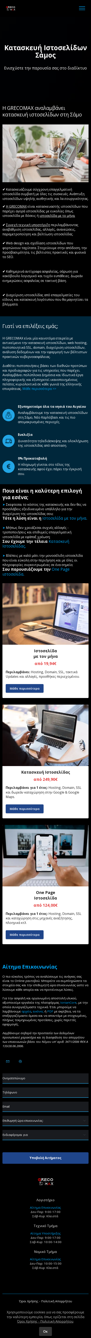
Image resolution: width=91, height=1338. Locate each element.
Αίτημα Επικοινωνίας (45, 1207)
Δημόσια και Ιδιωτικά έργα (62, 375)
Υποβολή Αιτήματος (45, 1158)
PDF (50, 1011)
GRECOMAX (14, 338)
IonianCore (68, 1002)
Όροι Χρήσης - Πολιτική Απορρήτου (45, 1301)
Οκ (45, 1331)
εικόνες (38, 1011)
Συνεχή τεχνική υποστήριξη (28, 225)
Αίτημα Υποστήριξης (45, 1233)
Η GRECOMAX (16, 206)
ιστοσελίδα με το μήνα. (57, 215)
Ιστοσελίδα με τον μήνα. (64, 518)
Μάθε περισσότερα (24, 688)
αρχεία (26, 1011)
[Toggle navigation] (82, 8)
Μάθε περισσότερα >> (39, 388)
